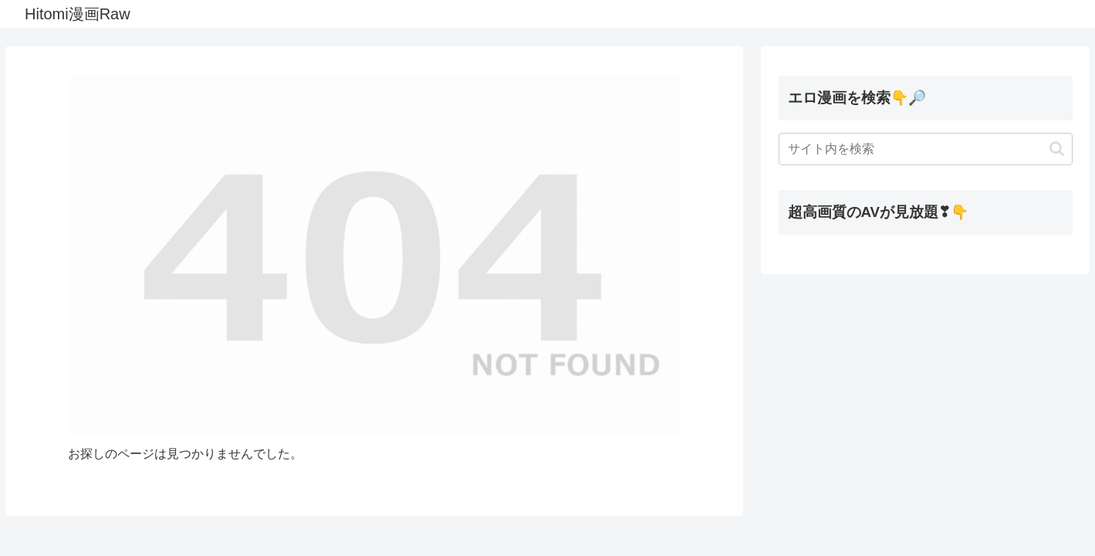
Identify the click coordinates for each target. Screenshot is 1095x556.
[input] (926, 149)
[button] (1056, 149)
